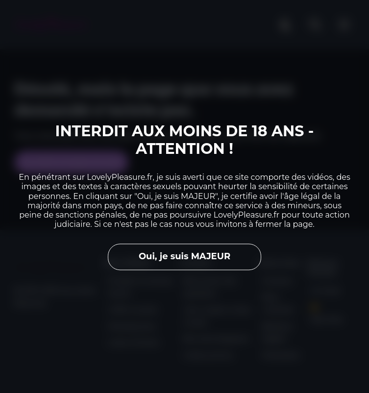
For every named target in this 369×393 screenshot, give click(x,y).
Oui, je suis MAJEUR (184, 256)
